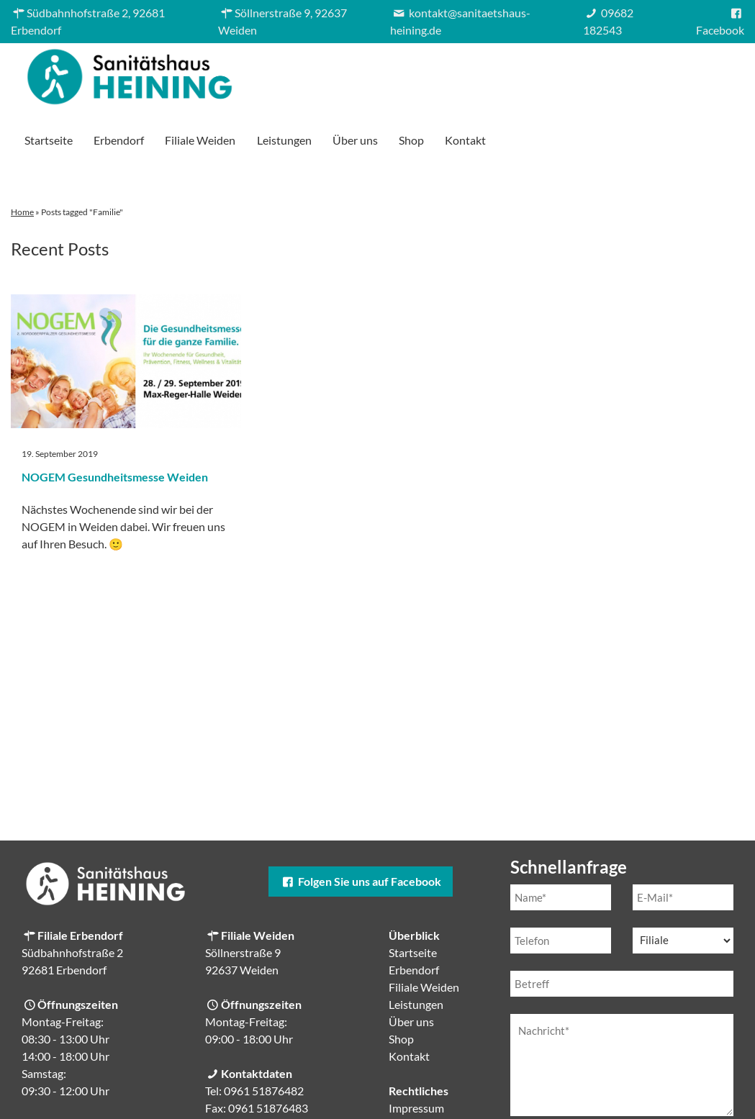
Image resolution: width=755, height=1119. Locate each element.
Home (22, 161)
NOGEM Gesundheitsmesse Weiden (115, 426)
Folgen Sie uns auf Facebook (360, 831)
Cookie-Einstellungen (442, 1092)
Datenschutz (420, 1075)
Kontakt (710, 73)
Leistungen (528, 73)
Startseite (293, 73)
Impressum (416, 1057)
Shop (656, 73)
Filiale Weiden (445, 73)
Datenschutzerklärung (632, 1096)
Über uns (600, 73)
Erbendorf (363, 73)
